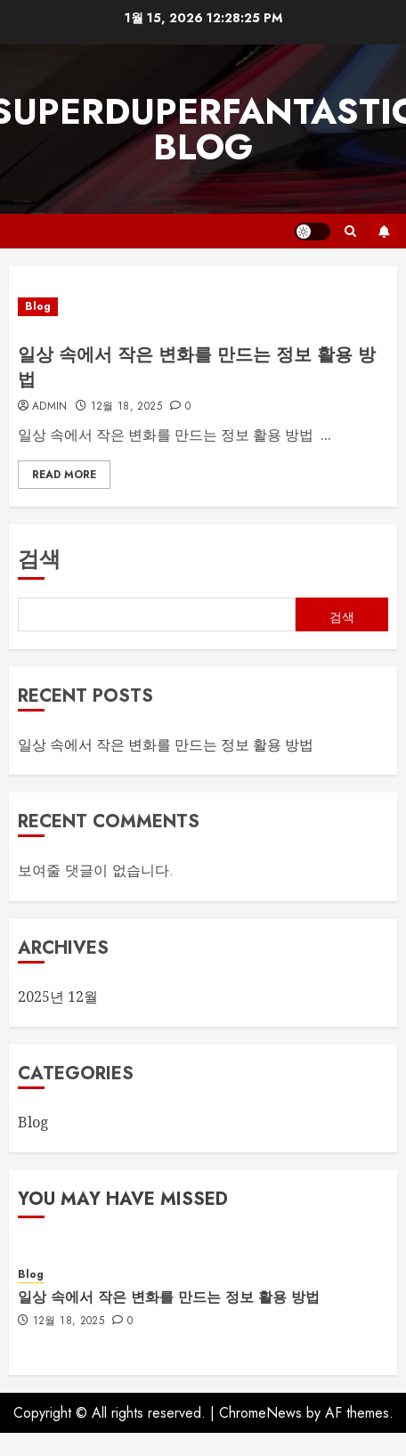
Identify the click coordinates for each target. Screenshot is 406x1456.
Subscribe (383, 231)
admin (50, 407)
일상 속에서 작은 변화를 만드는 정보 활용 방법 (197, 367)
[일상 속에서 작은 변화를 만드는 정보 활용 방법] (203, 307)
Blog (38, 306)
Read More (64, 475)
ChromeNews (260, 1413)
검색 (39, 558)
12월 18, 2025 (126, 407)
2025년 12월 (58, 996)
